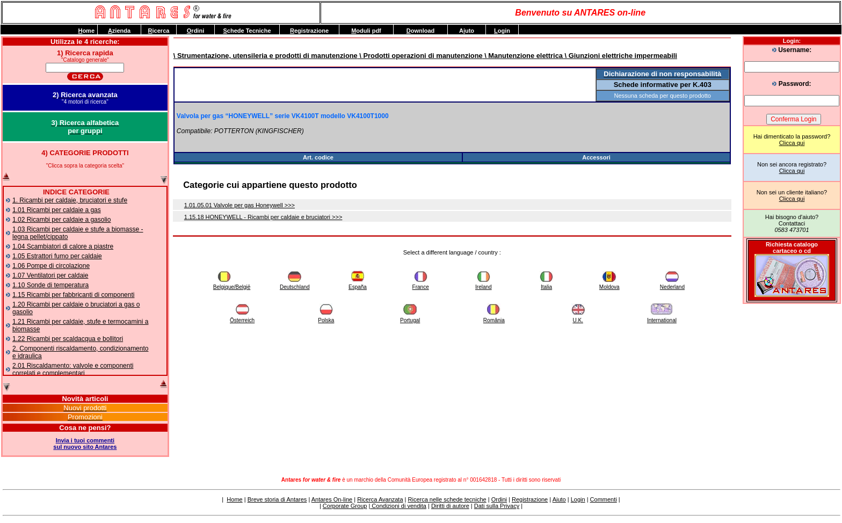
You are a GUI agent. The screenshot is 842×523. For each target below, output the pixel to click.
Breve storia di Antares (277, 499)
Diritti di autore (450, 506)
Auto (466, 30)
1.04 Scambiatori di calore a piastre (62, 246)
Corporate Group (345, 506)
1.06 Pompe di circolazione (51, 266)
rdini (195, 30)
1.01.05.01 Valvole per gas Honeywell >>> (239, 205)
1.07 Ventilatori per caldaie (50, 275)
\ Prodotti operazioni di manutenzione (420, 56)
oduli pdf (366, 30)
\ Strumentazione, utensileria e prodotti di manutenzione (265, 56)
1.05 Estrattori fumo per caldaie (57, 256)
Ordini (499, 499)
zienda (119, 30)
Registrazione (530, 499)
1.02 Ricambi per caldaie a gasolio (61, 219)
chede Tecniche (247, 30)
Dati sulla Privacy (496, 506)
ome (86, 30)
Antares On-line (331, 499)
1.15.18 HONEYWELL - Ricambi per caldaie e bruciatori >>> (263, 217)
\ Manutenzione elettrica (523, 56)
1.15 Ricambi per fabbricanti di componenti (73, 295)
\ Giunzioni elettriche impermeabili (620, 56)
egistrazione (309, 30)
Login (578, 499)
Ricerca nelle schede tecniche (447, 499)
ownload (421, 30)
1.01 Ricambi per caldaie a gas (56, 210)
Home (234, 499)
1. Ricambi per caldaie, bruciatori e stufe (69, 200)
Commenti (603, 499)
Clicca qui (792, 143)
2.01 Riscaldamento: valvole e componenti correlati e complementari (72, 369)
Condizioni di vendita (398, 506)
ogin (502, 30)
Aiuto (559, 499)
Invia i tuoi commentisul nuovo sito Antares (85, 443)
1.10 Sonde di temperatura (50, 285)
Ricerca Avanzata (380, 499)
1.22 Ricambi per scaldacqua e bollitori (67, 339)
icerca (159, 30)
